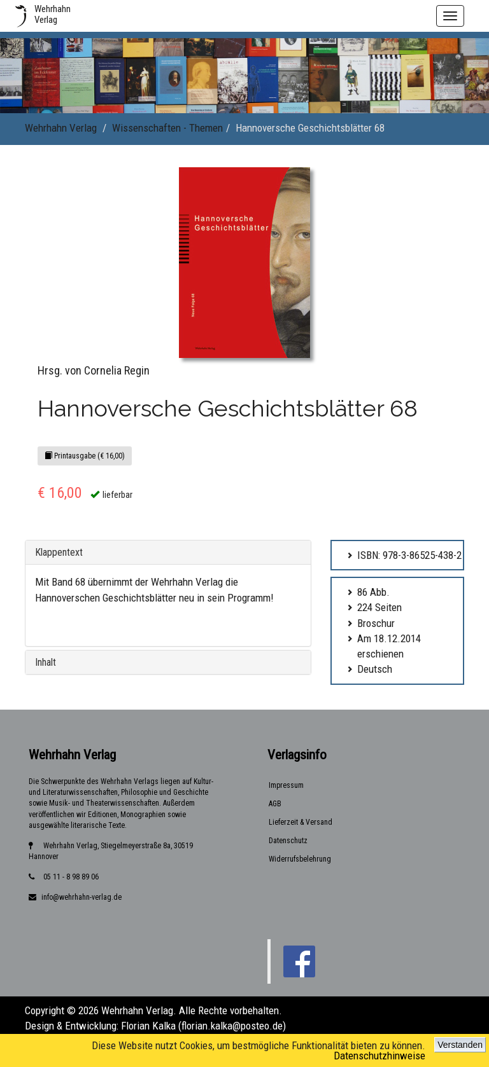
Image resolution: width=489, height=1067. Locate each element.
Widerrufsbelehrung (300, 859)
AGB (275, 803)
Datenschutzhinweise (379, 1055)
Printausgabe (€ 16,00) (85, 455)
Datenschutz (288, 840)
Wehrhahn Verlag (61, 127)
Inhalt (45, 662)
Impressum (286, 785)
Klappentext (59, 552)
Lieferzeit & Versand (300, 822)
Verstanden (460, 1045)
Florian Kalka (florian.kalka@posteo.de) (203, 1025)
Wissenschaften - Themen (167, 127)
